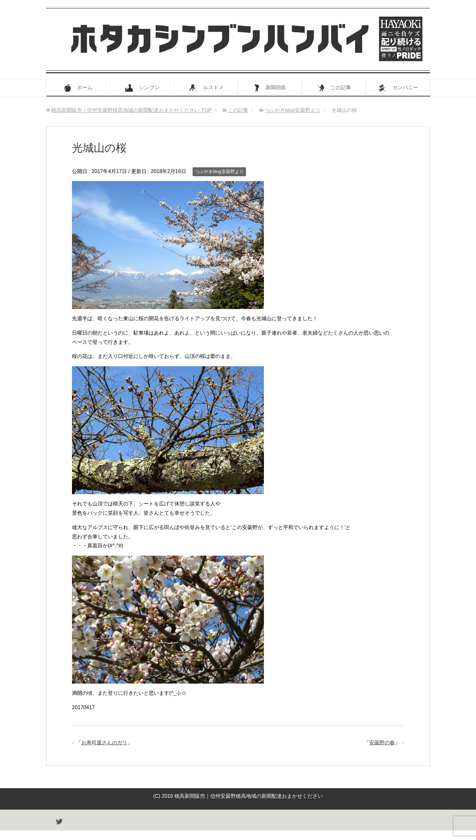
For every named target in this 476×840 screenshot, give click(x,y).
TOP (131, 110)
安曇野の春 (382, 742)
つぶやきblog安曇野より (219, 171)
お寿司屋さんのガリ (104, 742)
